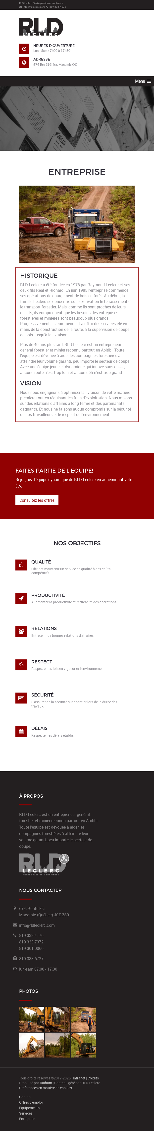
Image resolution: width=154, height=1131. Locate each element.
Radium (46, 1082)
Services (25, 1113)
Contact (25, 1097)
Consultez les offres (36, 500)
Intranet (79, 1078)
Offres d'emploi (31, 1102)
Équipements (29, 1108)
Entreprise (27, 1119)
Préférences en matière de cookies (45, 1087)
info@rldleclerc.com (32, 6)
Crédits (93, 1078)
